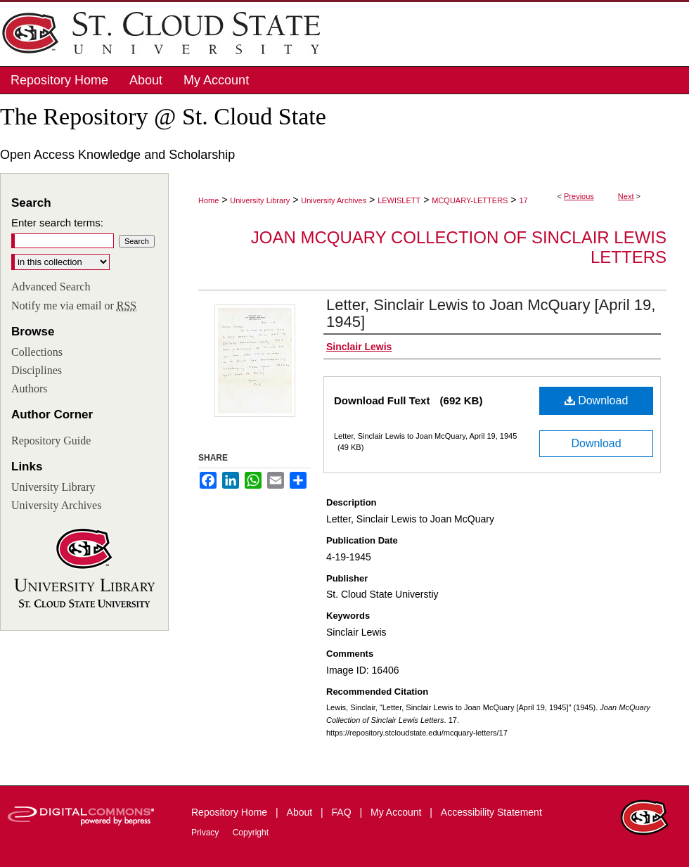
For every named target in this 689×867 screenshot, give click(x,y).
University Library (260, 200)
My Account (397, 812)
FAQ (343, 812)
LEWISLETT (399, 200)
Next (626, 196)
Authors (29, 388)
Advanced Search (50, 287)
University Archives (333, 200)
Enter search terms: (57, 223)
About (301, 812)
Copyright (251, 832)
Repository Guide (51, 441)
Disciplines (36, 370)
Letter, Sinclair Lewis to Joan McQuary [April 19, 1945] (490, 313)
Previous (579, 196)
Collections (37, 352)
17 (523, 200)
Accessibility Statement (491, 812)
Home (208, 200)
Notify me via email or (73, 306)
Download (597, 400)
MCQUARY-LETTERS (470, 200)
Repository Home (230, 812)
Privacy (206, 832)
